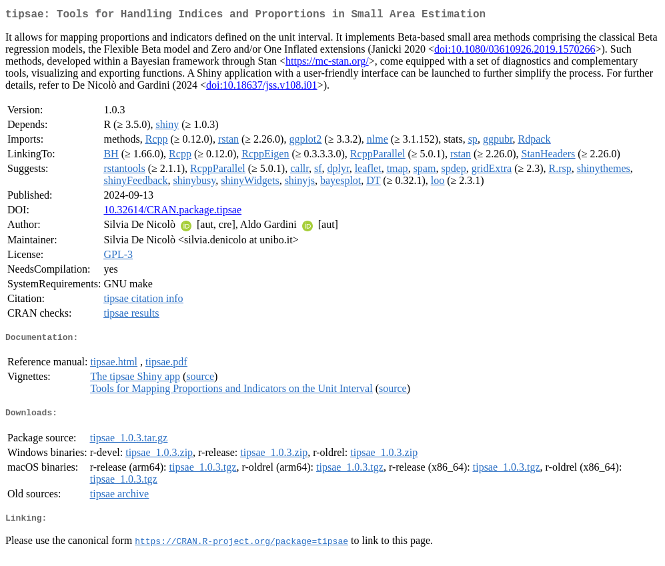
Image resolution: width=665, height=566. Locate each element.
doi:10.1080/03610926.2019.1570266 (514, 51)
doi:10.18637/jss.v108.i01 (261, 87)
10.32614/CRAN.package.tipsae (172, 212)
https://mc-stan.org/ (327, 63)
